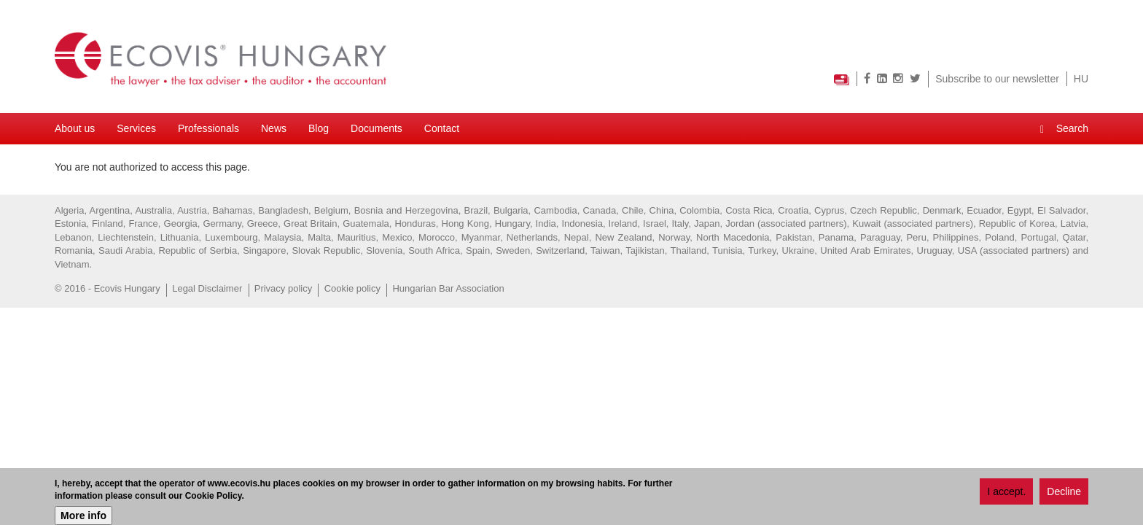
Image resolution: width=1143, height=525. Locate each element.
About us (75, 128)
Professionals (208, 128)
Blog (318, 128)
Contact (441, 128)
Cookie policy (352, 288)
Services (136, 128)
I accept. (1006, 491)
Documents (376, 128)
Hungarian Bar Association (448, 288)
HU (1081, 79)
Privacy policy (283, 288)
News (273, 128)
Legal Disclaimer (207, 288)
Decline (1064, 491)
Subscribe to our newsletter (997, 79)
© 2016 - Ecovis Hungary (107, 288)
